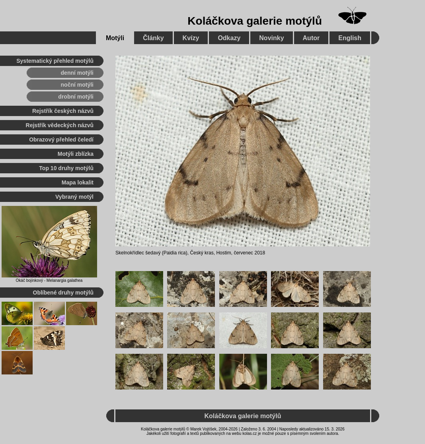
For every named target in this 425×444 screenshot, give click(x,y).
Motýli (115, 38)
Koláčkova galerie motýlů (254, 21)
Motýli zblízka (76, 154)
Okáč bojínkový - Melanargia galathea (49, 280)
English (349, 38)
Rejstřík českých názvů (63, 111)
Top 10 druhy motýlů (66, 168)
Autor (311, 38)
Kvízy (191, 38)
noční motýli (77, 84)
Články (153, 38)
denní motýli (77, 73)
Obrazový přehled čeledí (61, 139)
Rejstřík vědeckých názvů (60, 125)
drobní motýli (76, 96)
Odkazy (229, 38)
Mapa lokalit (78, 182)
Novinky (271, 38)
